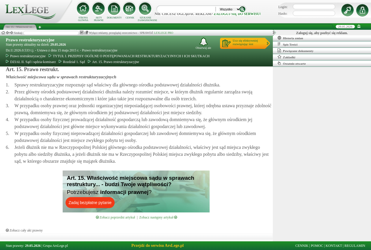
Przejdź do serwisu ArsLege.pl (157, 245)
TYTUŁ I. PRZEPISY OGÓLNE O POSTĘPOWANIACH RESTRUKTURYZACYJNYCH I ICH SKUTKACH (129, 56)
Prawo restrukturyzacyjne (30, 40)
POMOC (317, 246)
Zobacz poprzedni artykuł (115, 217)
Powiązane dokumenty (295, 51)
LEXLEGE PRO (163, 32)
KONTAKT (334, 246)
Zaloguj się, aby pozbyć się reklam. (322, 33)
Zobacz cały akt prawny (24, 230)
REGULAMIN (354, 246)
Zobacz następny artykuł (158, 217)
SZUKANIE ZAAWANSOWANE (145, 19)
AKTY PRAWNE (98, 19)
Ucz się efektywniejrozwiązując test (245, 42)
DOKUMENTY (114, 17)
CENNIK (130, 17)
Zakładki (286, 57)
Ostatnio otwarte (291, 63)
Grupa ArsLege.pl (55, 246)
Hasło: (282, 14)
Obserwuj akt (203, 43)
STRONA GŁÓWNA (83, 19)
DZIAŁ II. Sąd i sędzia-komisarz (31, 62)
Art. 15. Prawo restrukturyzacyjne (113, 62)
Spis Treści (287, 44)
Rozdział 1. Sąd (72, 62)
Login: (283, 7)
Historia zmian (290, 38)
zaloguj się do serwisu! (237, 14)
